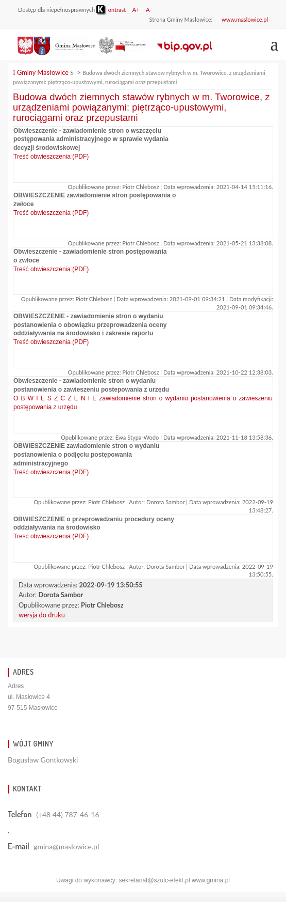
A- (149, 9)
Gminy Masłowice (41, 72)
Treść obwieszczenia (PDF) (51, 156)
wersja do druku (42, 615)
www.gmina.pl (211, 880)
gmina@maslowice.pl (66, 846)
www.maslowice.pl (245, 19)
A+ (136, 9)
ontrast (111, 9)
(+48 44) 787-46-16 (67, 814)
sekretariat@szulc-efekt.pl (154, 880)
